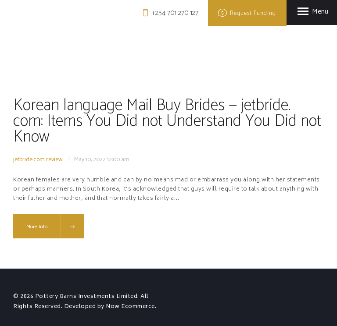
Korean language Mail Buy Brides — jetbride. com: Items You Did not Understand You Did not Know (156, 121)
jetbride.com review (37, 160)
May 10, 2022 (90, 160)
